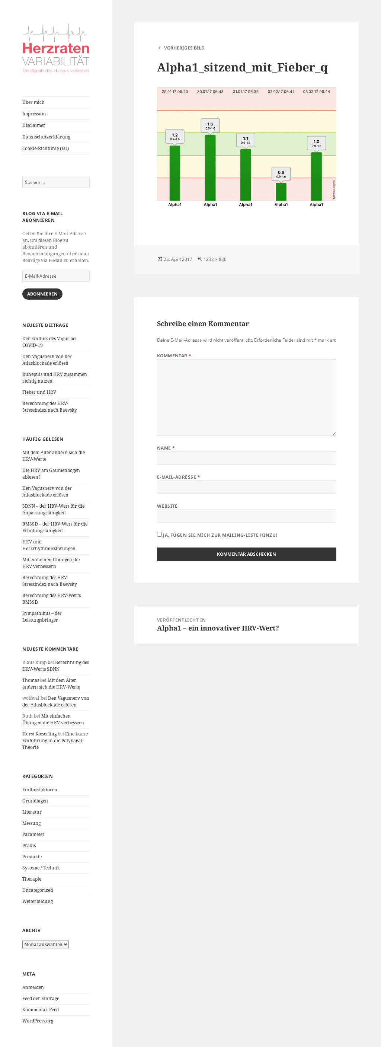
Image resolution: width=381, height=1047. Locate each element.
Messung (31, 823)
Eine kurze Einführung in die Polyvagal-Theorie (55, 740)
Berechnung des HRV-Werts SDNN (55, 665)
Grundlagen (35, 801)
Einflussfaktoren (39, 789)
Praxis (29, 845)
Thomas (30, 680)
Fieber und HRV (39, 392)
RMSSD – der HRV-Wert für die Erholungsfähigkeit (54, 527)
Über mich (33, 102)
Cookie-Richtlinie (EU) (45, 148)
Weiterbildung (37, 901)
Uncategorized (37, 890)
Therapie (31, 879)
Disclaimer (33, 125)
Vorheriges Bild (184, 48)
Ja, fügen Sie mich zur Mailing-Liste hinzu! (217, 535)
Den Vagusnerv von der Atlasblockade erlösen (47, 359)
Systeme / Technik (41, 868)
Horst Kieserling (39, 734)
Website (167, 506)
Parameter (33, 834)
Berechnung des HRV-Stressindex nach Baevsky (49, 406)
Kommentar (174, 355)
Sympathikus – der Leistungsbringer (42, 616)
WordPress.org (37, 1021)
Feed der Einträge (40, 998)
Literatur (32, 812)
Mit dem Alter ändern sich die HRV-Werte (51, 683)
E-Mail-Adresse (179, 477)
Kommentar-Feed (40, 1009)
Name (166, 448)
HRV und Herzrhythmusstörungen (49, 545)
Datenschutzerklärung (46, 137)
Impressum (34, 114)
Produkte (32, 856)
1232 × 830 (215, 259)
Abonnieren (42, 294)
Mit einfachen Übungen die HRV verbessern (51, 562)
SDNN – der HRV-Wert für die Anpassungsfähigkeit (53, 509)
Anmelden (33, 987)
